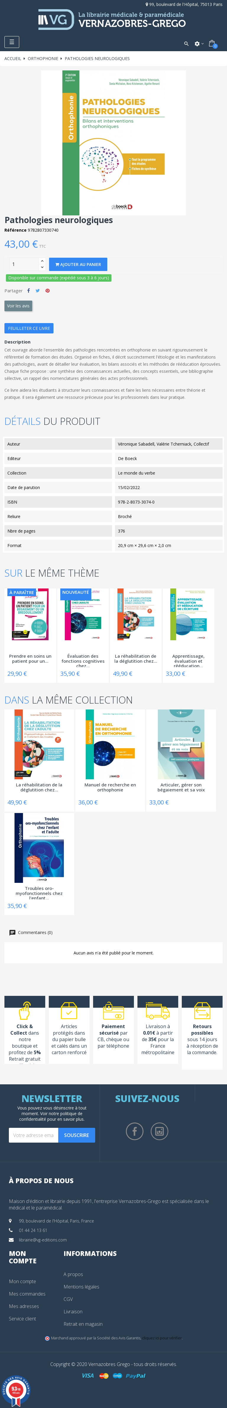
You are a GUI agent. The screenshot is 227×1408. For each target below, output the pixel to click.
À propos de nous (41, 1180)
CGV (68, 1299)
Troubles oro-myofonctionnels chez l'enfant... (39, 892)
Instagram (159, 1131)
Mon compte (22, 1281)
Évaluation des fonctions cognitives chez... (83, 660)
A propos (73, 1274)
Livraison (73, 1311)
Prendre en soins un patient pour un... (30, 659)
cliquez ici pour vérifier (162, 1338)
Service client (22, 1318)
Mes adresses (24, 1306)
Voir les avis (18, 306)
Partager (28, 290)
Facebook (135, 1131)
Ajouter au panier (78, 264)
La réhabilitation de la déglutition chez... (135, 659)
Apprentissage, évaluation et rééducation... (188, 660)
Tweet (37, 290)
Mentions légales (81, 1286)
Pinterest (48, 290)
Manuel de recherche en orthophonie (110, 787)
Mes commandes (27, 1294)
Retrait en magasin (83, 1324)
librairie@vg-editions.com (43, 1240)
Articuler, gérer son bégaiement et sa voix (181, 787)
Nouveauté (75, 592)
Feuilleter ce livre (29, 328)
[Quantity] (24, 264)
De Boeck (127, 458)
